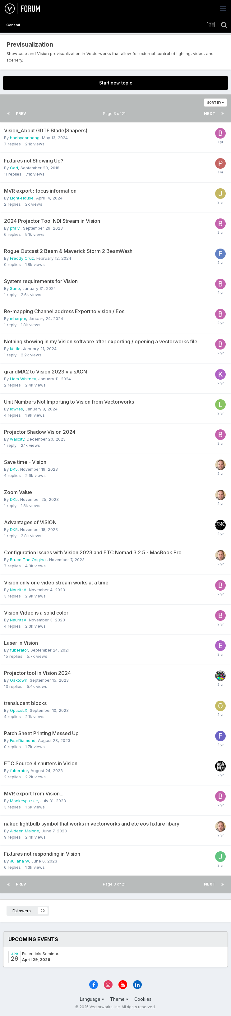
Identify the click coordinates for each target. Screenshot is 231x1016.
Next (209, 113)
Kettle (15, 348)
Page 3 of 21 (115, 113)
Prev (21, 113)
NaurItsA (18, 589)
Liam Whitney (23, 378)
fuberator (19, 650)
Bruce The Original (28, 559)
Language (92, 999)
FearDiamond (22, 740)
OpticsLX (18, 710)
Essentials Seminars (41, 953)
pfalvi (15, 228)
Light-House (22, 197)
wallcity (17, 439)
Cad (14, 167)
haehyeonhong (24, 137)
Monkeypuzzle (24, 800)
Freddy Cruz (22, 258)
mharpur (18, 318)
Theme (119, 999)
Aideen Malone (24, 830)
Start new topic (115, 82)
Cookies (142, 999)
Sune (15, 288)
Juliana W (19, 860)
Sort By (215, 102)
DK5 (14, 469)
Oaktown (18, 680)
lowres (16, 408)
